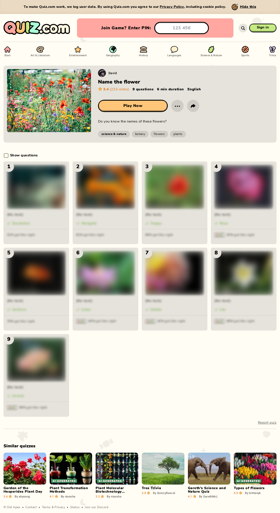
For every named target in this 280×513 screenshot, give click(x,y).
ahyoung (22, 496)
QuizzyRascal (164, 493)
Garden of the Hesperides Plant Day (23, 489)
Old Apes (13, 507)
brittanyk (253, 493)
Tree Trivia (151, 488)
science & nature (114, 134)
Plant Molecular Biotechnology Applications (110, 491)
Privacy (59, 507)
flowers (159, 134)
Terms (46, 507)
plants (177, 134)
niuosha (68, 496)
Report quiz (267, 422)
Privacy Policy (172, 7)
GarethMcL (208, 496)
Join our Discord (96, 507)
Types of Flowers (249, 488)
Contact (31, 507)
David (112, 73)
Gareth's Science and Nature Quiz (207, 489)
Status (75, 507)
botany (140, 134)
